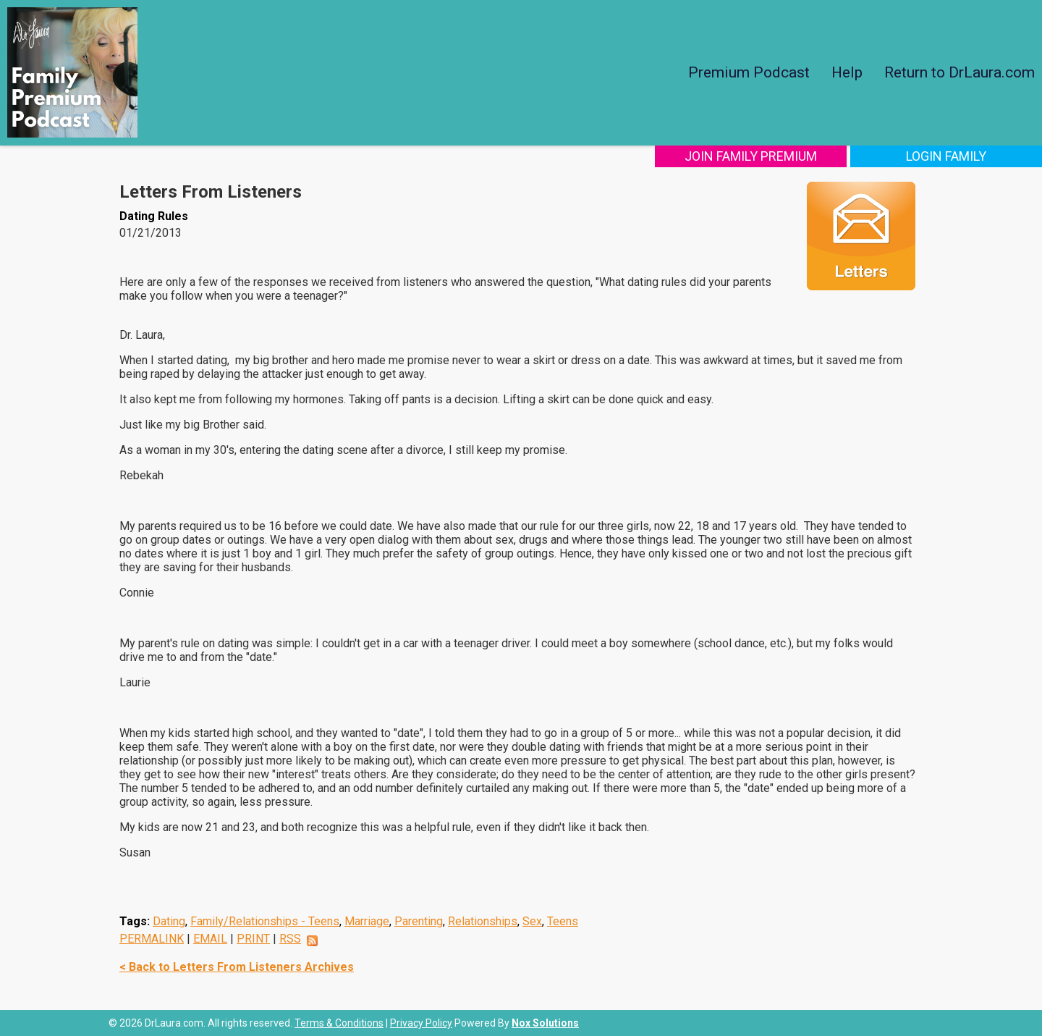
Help (847, 72)
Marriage (366, 921)
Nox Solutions (545, 1023)
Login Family (946, 156)
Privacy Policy (421, 1023)
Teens (562, 921)
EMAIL (210, 939)
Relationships (482, 921)
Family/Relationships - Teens (264, 921)
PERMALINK (151, 939)
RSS (290, 939)
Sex (532, 921)
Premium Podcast (749, 72)
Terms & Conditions (339, 1023)
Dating (169, 921)
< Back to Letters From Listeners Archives (236, 967)
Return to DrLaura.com (959, 72)
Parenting (418, 921)
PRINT (253, 939)
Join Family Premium (751, 156)
